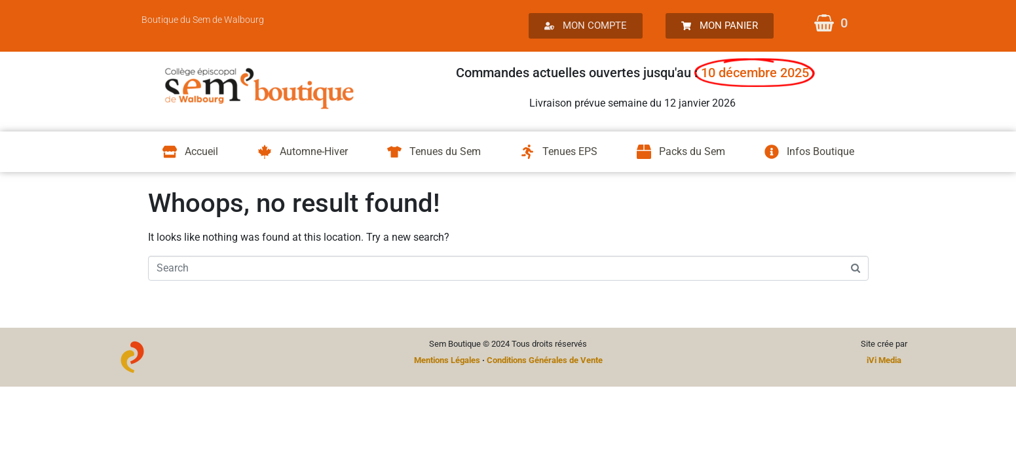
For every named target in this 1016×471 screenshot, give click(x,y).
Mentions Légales (447, 360)
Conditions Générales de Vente (545, 360)
